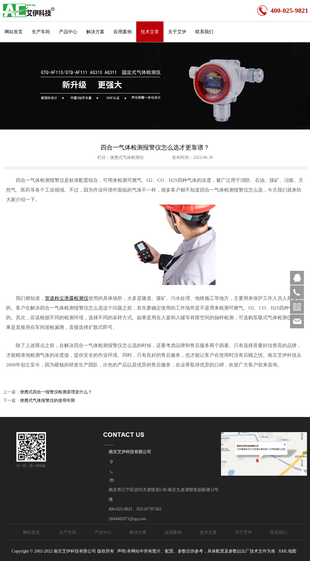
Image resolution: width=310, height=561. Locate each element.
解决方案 (95, 31)
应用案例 (123, 31)
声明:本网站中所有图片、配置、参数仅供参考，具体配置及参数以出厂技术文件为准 (196, 551)
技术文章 (150, 31)
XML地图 (287, 551)
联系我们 (204, 31)
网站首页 (14, 31)
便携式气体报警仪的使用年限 (47, 400)
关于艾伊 (177, 31)
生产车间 (41, 31)
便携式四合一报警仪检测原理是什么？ (56, 392)
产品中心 (68, 31)
